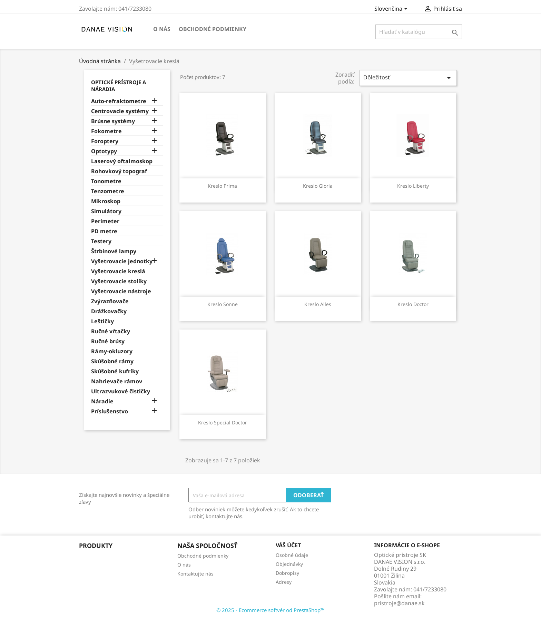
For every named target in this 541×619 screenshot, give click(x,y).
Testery (101, 241)
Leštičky (102, 321)
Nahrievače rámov (116, 381)
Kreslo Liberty (413, 186)
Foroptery (104, 141)
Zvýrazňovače (110, 301)
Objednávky (289, 564)
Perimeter (105, 221)
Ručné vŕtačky (110, 331)
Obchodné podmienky (212, 29)
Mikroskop (105, 201)
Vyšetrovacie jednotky (122, 261)
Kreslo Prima (222, 186)
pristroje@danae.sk (399, 603)
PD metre (104, 231)
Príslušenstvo (109, 411)
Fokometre (106, 131)
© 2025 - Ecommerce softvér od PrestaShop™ (270, 610)
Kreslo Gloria (318, 186)
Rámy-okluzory (111, 351)
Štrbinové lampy (113, 251)
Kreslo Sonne (222, 304)
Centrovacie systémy (120, 111)
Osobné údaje (292, 555)
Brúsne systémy (113, 121)
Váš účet (288, 545)
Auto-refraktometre (118, 101)
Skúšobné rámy (112, 361)
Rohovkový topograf (119, 171)
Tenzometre (107, 191)
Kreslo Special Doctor (222, 422)
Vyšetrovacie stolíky (119, 281)
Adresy (284, 582)
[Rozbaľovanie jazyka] (392, 9)
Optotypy (104, 151)
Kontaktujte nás (195, 573)
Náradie (102, 401)
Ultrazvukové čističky (120, 391)
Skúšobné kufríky (115, 371)
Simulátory (106, 211)
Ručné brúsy (108, 341)
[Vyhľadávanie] (418, 31)
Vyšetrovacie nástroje (121, 291)
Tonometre (106, 181)
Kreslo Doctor (413, 304)
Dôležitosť (408, 77)
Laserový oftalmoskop (122, 161)
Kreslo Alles (317, 304)
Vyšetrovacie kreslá (118, 271)
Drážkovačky (109, 311)
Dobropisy (287, 573)
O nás (161, 29)
